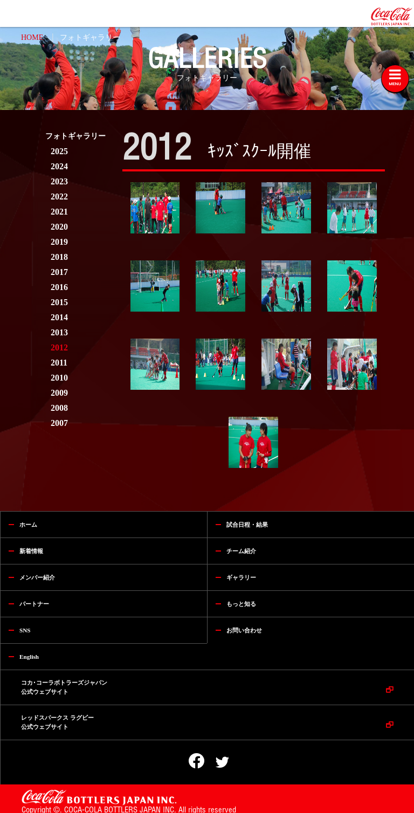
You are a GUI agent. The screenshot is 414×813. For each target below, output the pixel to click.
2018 (59, 256)
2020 (59, 226)
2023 (59, 181)
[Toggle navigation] (395, 78)
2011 (59, 362)
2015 (59, 302)
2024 (59, 166)
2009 (59, 392)
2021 (59, 211)
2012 (59, 347)
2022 (59, 196)
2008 (59, 407)
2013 (59, 332)
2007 (59, 423)
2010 (59, 377)
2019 (59, 241)
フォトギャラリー (90, 37)
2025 (59, 151)
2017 (59, 272)
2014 (59, 317)
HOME (32, 37)
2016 (59, 287)
